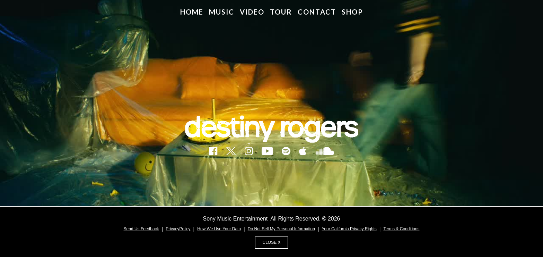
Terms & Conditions (401, 228)
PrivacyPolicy (178, 228)
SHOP (352, 11)
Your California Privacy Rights (349, 228)
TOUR (281, 11)
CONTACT (317, 11)
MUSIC (221, 11)
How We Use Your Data (219, 228)
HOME (191, 11)
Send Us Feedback (141, 228)
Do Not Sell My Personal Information (281, 228)
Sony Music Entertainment (235, 219)
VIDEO (252, 11)
